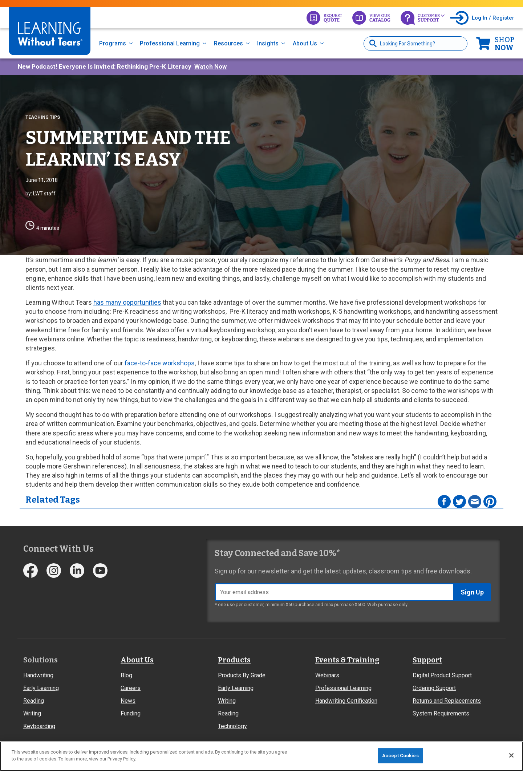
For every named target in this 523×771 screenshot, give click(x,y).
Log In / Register (493, 18)
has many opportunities (127, 302)
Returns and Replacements (447, 700)
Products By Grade (241, 675)
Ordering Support (434, 688)
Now (504, 43)
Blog (126, 675)
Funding (131, 713)
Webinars (327, 675)
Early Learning (41, 688)
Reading (33, 700)
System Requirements (441, 713)
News (128, 700)
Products (234, 660)
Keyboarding (39, 726)
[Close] (511, 755)
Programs (112, 43)
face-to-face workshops (160, 363)
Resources (228, 43)
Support (427, 660)
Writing (32, 713)
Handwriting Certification (346, 700)
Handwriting (38, 675)
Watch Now (210, 66)
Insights (268, 43)
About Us (305, 43)
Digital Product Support (442, 675)
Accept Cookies (400, 755)
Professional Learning (170, 43)
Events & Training (347, 660)
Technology (232, 726)
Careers (131, 688)
